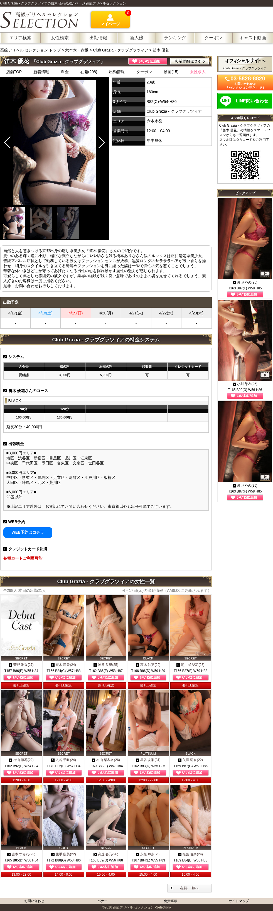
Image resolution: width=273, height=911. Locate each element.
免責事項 (170, 901)
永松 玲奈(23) (148, 854)
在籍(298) (88, 72)
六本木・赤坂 (76, 50)
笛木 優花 (161, 50)
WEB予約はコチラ (28, 532)
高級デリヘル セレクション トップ (31, 50)
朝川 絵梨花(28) (190, 665)
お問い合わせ (34, 901)
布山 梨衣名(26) (106, 760)
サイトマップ (239, 901)
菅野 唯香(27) (21, 665)
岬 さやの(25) (245, 282)
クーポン (144, 72)
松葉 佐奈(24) (190, 854)
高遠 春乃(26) (106, 854)
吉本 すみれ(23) (21, 854)
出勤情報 (117, 72)
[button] (101, 142)
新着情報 (41, 72)
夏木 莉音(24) (63, 665)
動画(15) (171, 72)
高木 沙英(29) (148, 665)
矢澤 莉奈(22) (190, 760)
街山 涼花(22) (21, 760)
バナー (102, 901)
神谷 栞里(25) (106, 665)
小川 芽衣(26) (245, 384)
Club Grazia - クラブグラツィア (120, 50)
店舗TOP (14, 72)
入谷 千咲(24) (63, 760)
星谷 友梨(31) (148, 760)
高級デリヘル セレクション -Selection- (142, 907)
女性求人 (198, 72)
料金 (65, 72)
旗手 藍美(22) (63, 854)
